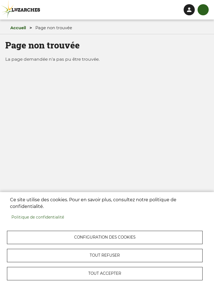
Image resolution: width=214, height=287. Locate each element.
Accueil (18, 27)
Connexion (189, 9)
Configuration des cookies (104, 237)
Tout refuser (105, 255)
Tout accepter (104, 273)
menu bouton (203, 9)
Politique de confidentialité (37, 217)
